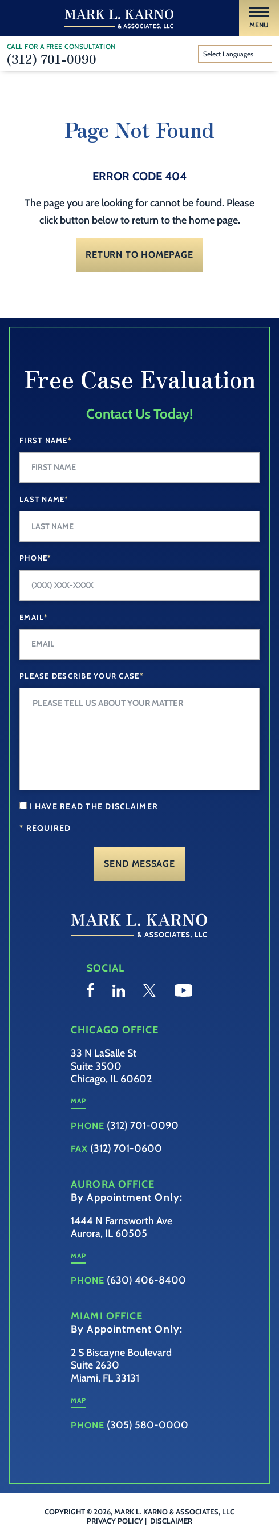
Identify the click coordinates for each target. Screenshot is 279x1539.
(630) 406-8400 (146, 1280)
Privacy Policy (115, 1520)
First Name (45, 440)
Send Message (139, 863)
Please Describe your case (81, 675)
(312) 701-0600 (126, 1148)
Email (33, 617)
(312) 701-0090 (51, 58)
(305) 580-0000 (147, 1425)
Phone (35, 557)
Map (78, 1101)
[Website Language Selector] (235, 54)
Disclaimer (171, 1520)
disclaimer (131, 806)
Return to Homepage (139, 254)
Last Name (44, 498)
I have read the (93, 806)
